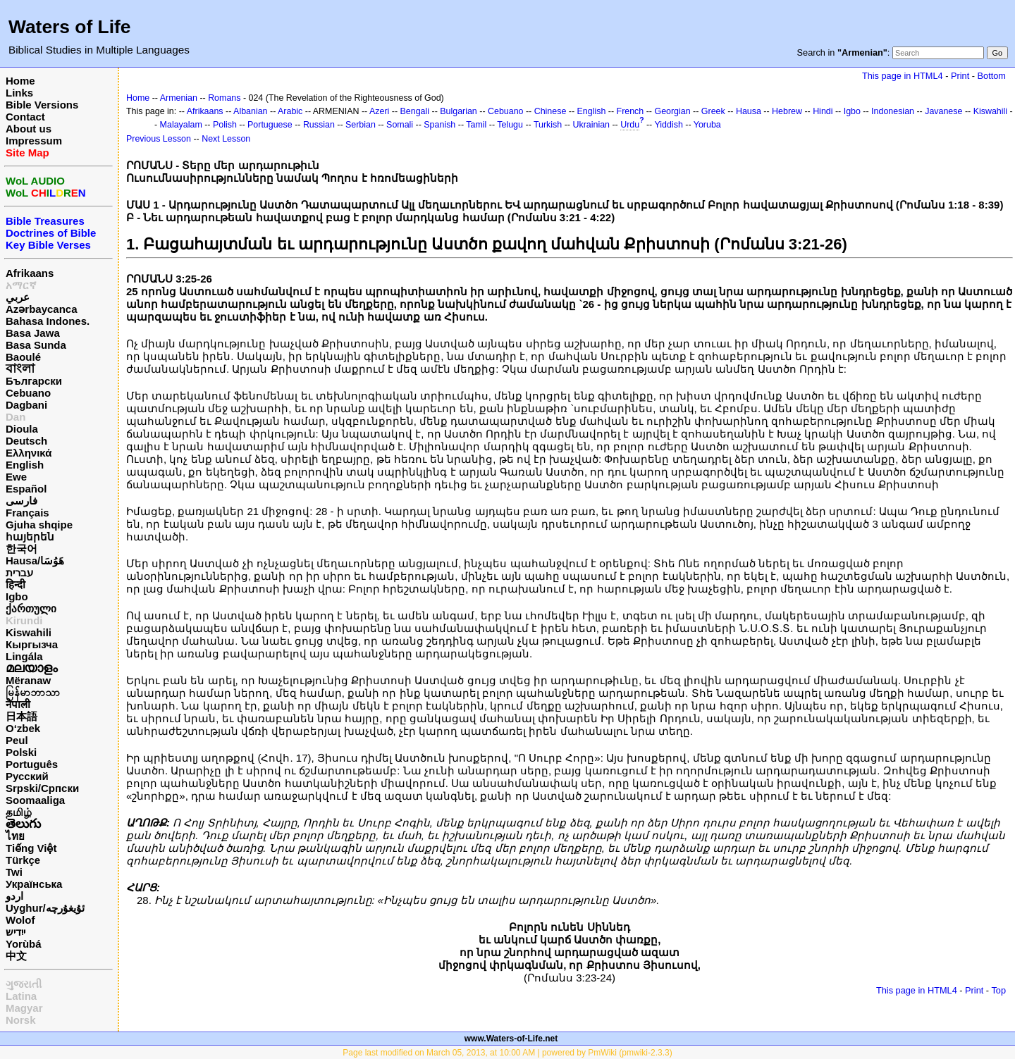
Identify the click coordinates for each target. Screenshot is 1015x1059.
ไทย (15, 836)
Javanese (943, 111)
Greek (713, 111)
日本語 (21, 716)
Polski (21, 752)
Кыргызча (32, 644)
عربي (18, 297)
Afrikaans (30, 273)
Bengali (415, 111)
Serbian (360, 125)
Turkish (548, 125)
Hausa (748, 111)
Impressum (34, 141)
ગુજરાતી (24, 984)
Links (19, 93)
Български (34, 381)
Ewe (16, 477)
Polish (225, 125)
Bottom (992, 75)
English (25, 465)
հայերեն (30, 537)
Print (960, 75)
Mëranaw (28, 680)
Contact (25, 117)
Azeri (379, 111)
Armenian (178, 98)
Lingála (24, 656)
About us (28, 129)
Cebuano (28, 393)
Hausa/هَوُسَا (35, 560)
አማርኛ (21, 285)
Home (20, 81)
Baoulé (23, 357)
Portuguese (270, 125)
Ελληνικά (28, 453)
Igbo (17, 596)
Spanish (439, 125)
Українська (34, 884)
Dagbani (26, 405)
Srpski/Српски (42, 788)
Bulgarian (458, 111)
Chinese (550, 111)
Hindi (822, 111)
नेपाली (18, 704)
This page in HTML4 (902, 75)
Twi (14, 872)
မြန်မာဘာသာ (33, 692)
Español (26, 489)
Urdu (629, 125)
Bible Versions (42, 105)
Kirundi (24, 620)
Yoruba (707, 125)
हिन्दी (15, 584)
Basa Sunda (36, 345)
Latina (21, 996)
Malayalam (181, 125)
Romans (224, 98)
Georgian (672, 111)
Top (998, 990)
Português (32, 764)
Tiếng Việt (31, 848)
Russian (319, 125)
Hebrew (787, 111)
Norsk (21, 1020)
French (630, 111)
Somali (399, 125)
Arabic (290, 111)
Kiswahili (28, 632)
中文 (16, 956)
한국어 (21, 549)
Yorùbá (24, 944)
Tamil (476, 125)
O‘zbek (23, 728)
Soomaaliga (35, 800)
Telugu (510, 125)
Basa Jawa (33, 333)
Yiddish (668, 125)
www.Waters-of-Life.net (511, 1038)
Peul (17, 740)
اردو (14, 896)
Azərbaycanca (42, 309)
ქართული (31, 608)
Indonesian (892, 111)
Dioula (22, 429)
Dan (15, 417)
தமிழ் (19, 812)
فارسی (21, 501)
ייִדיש (15, 932)
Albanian (250, 111)
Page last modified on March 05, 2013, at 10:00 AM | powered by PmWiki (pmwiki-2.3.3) (507, 1053)
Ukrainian (591, 125)
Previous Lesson (158, 139)
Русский (27, 776)
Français (27, 513)
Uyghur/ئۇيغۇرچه (45, 908)
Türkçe (23, 860)
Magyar (24, 1008)
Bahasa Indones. (48, 321)
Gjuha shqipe (39, 525)
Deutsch (26, 441)
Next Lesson (226, 139)
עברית (19, 572)
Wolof (20, 920)
